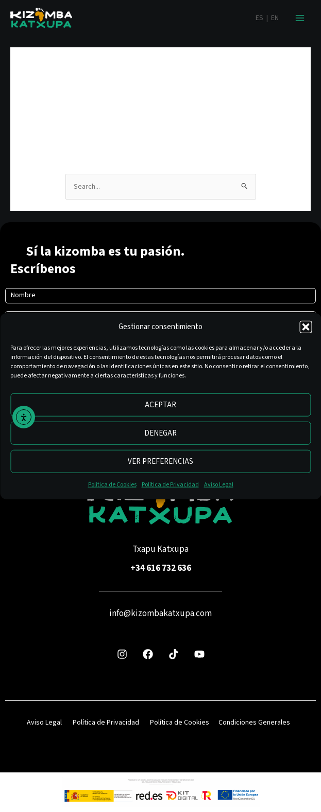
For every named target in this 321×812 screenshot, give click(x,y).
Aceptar (160, 405)
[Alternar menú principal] (300, 18)
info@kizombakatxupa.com (160, 613)
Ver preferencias (160, 461)
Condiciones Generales (254, 722)
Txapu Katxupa (160, 549)
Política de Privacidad (170, 484)
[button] (305, 327)
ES (259, 18)
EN (275, 18)
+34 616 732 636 (160, 568)
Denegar (160, 433)
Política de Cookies (112, 484)
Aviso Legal (218, 484)
